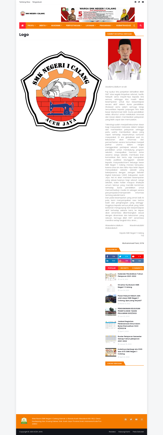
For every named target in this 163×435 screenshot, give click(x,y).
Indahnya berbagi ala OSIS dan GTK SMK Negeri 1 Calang (130, 351)
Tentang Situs (24, 2)
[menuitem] (22, 25)
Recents (125, 268)
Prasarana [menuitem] (105, 25)
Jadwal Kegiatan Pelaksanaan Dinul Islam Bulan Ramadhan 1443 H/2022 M (129, 325)
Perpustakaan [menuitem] (73, 25)
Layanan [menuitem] (90, 25)
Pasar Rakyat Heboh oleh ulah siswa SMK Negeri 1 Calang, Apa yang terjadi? (130, 298)
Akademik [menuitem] (55, 25)
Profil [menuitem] (31, 25)
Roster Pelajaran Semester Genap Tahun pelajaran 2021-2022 (130, 338)
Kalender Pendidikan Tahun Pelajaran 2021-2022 (130, 275)
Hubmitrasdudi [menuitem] (124, 25)
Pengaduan (37, 2)
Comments (137, 268)
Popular (112, 268)
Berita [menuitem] (42, 25)
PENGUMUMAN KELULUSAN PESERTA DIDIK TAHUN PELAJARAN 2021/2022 (129, 310)
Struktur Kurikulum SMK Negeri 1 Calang (128, 286)
